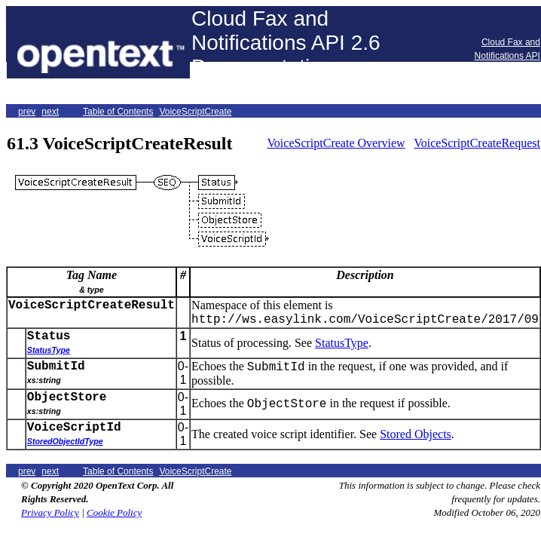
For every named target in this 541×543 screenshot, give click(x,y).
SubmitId (56, 366)
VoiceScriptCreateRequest (477, 143)
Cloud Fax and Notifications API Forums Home (507, 56)
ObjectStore (67, 397)
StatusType (341, 342)
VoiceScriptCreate (195, 111)
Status (49, 336)
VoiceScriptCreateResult (91, 305)
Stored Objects (415, 434)
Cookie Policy (114, 512)
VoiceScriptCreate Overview (336, 143)
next (50, 111)
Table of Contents (118, 111)
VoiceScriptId (74, 427)
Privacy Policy (50, 512)
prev (26, 111)
